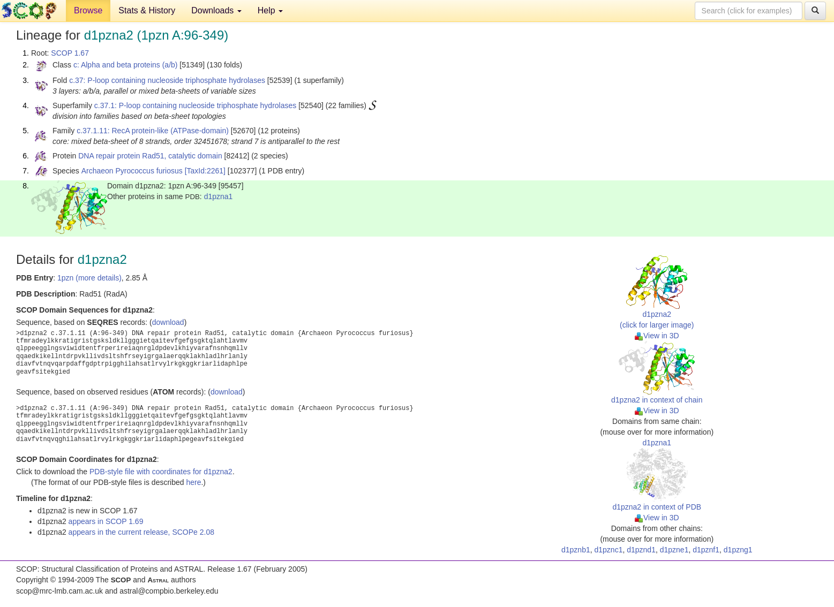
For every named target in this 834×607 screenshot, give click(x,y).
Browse (88, 10)
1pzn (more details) (89, 278)
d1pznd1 (641, 549)
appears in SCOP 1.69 (106, 521)
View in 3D (657, 335)
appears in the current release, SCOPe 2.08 (141, 532)
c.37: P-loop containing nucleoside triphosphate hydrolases (167, 80)
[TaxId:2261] (205, 170)
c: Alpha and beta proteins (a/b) (125, 64)
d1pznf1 (706, 549)
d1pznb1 (575, 549)
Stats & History (146, 10)
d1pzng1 (738, 549)
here (193, 482)
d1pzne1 (674, 549)
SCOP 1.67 (70, 53)
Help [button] (270, 10)
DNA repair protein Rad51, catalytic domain (150, 155)
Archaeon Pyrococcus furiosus (132, 170)
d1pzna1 (218, 196)
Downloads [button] (216, 10)
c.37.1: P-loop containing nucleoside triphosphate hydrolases (195, 105)
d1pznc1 (609, 549)
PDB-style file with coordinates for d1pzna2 (160, 471)
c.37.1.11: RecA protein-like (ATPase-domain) (153, 130)
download (168, 322)
